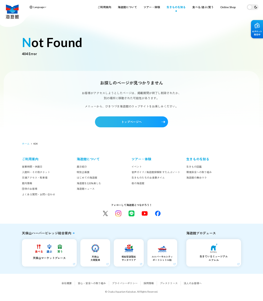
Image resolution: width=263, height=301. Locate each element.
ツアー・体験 (152, 7)
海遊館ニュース (86, 188)
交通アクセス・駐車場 (34, 177)
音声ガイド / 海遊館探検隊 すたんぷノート (156, 172)
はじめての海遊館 (87, 177)
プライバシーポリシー (125, 283)
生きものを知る (176, 7)
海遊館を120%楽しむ (89, 183)
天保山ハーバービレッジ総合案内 (46, 233)
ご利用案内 (104, 7)
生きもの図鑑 (194, 166)
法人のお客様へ (193, 283)
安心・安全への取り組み (92, 283)
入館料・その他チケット (36, 172)
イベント (137, 166)
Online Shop (228, 7)
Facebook (158, 213)
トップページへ (131, 122)
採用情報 (149, 283)
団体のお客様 (29, 188)
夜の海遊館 (138, 183)
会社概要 (67, 283)
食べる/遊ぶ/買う (203, 7)
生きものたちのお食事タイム (148, 177)
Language (39, 7)
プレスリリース (169, 283)
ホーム (26, 143)
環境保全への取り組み (199, 172)
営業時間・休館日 (32, 166)
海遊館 (12, 12)
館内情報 (27, 183)
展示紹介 (82, 166)
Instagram (118, 213)
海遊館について (127, 7)
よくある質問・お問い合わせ (38, 194)
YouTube (145, 213)
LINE (131, 213)
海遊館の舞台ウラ (196, 177)
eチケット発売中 (257, 29)
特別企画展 (83, 172)
